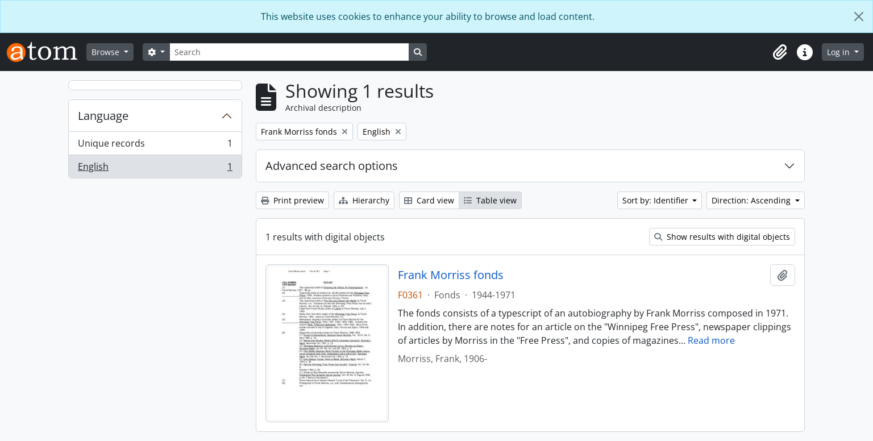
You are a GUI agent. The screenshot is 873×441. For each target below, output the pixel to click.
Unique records (154, 145)
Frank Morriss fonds (451, 275)
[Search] (289, 52)
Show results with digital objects (722, 236)
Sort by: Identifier (656, 200)
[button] (779, 52)
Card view (429, 200)
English (154, 169)
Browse (107, 52)
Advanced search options (331, 165)
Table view (490, 200)
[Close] (858, 16)
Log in (839, 52)
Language (103, 115)
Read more (711, 340)
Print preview (292, 200)
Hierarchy (364, 200)
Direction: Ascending (752, 200)
